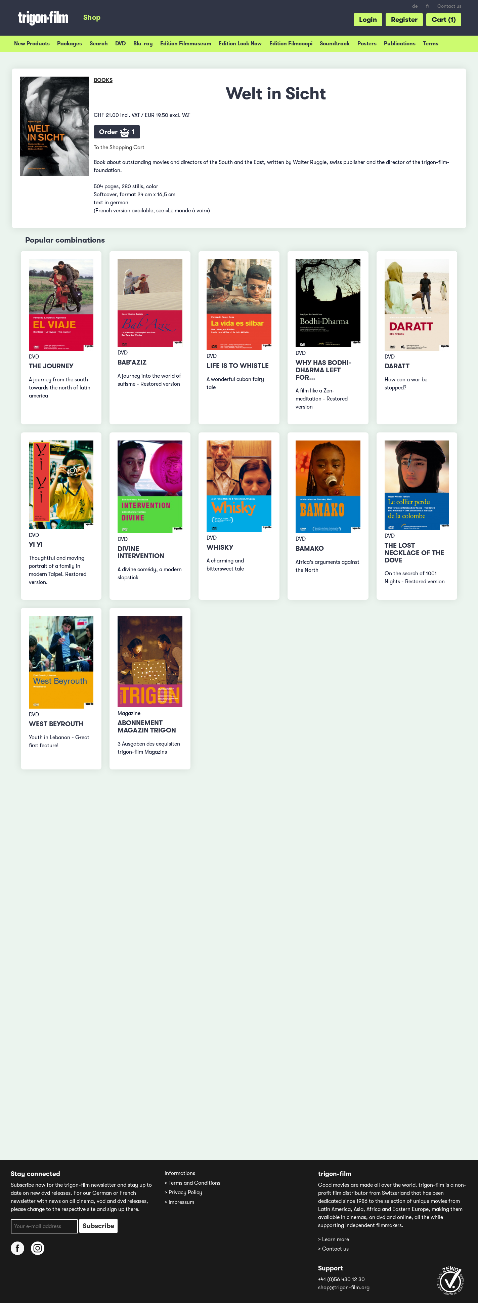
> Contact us (333, 1249)
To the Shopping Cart (119, 147)
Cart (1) (444, 20)
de (415, 6)
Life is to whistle (238, 366)
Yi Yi (36, 545)
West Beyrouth (56, 724)
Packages (69, 44)
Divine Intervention (141, 552)
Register (404, 20)
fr (427, 6)
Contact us (449, 6)
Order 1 (117, 132)
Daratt (397, 366)
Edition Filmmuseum (185, 44)
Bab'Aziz (132, 362)
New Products (32, 44)
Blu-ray (143, 44)
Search (99, 44)
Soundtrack (335, 44)
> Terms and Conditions (192, 1183)
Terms (430, 44)
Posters (367, 44)
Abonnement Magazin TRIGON (147, 726)
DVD (120, 44)
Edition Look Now (240, 44)
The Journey (51, 366)
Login (368, 20)
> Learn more (333, 1239)
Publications (400, 44)
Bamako (310, 548)
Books (103, 80)
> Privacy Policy (183, 1192)
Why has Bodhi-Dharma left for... (323, 370)
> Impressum (179, 1202)
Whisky (220, 547)
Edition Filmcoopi (290, 44)
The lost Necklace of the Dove (414, 553)
